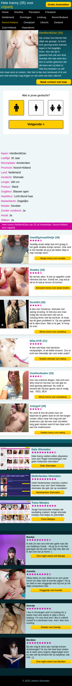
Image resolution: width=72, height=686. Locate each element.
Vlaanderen (28, 27)
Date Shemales (48, 465)
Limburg (41, 17)
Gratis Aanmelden (58, 4)
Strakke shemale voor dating (52, 359)
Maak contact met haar (53, 81)
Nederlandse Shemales (48, 492)
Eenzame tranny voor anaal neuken (52, 288)
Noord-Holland (10, 22)
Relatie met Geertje (51, 627)
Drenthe (18, 12)
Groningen (26, 17)
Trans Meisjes (48, 519)
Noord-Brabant (60, 17)
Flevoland (34, 12)
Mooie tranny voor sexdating (53, 332)
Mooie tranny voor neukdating (53, 397)
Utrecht (44, 22)
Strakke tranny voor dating (52, 432)
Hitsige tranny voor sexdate (52, 258)
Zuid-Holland (9, 27)
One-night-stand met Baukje (50, 556)
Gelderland (8, 17)
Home (5, 12)
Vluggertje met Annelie (50, 590)
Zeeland (58, 22)
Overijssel (29, 22)
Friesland (50, 12)
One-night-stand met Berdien (51, 661)
